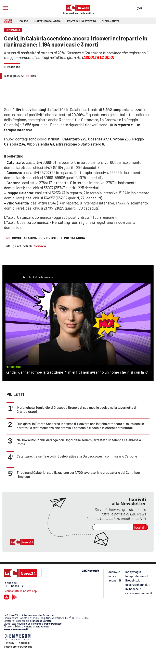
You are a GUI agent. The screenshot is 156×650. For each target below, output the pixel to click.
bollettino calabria (68, 238)
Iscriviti (140, 527)
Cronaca (39, 246)
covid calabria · (25, 238)
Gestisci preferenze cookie (18, 646)
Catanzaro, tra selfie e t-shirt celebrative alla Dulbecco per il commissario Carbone (77, 456)
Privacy (10, 642)
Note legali (24, 642)
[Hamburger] (5, 8)
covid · (44, 238)
